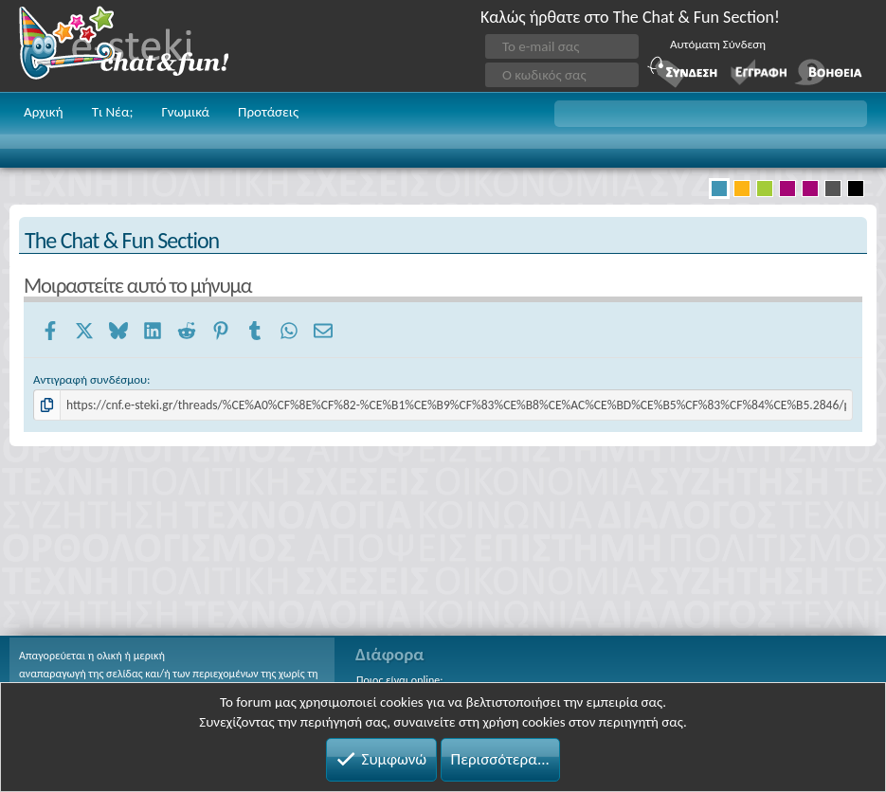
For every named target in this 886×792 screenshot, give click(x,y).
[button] (711, 114)
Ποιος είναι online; (399, 680)
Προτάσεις (268, 111)
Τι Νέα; (113, 111)
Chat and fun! (137, 46)
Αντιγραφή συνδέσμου (90, 379)
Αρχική (43, 111)
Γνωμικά (185, 111)
